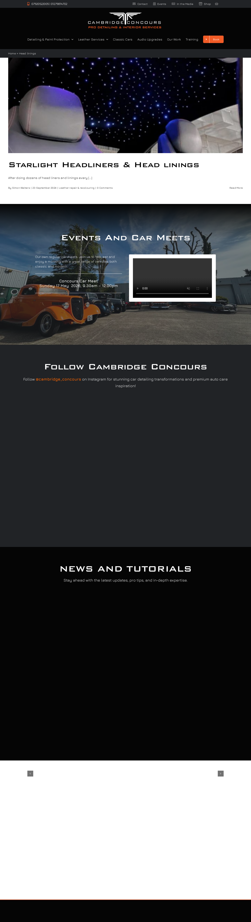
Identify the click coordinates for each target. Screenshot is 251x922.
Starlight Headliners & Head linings (103, 164)
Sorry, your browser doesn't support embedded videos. (172, 278)
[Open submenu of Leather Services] (106, 39)
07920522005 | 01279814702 (47, 4)
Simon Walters (21, 187)
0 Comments (104, 187)
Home (12, 53)
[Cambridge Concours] (124, 13)
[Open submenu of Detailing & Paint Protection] (71, 39)
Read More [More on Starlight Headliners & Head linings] (236, 187)
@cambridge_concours (58, 379)
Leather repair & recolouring (76, 187)
